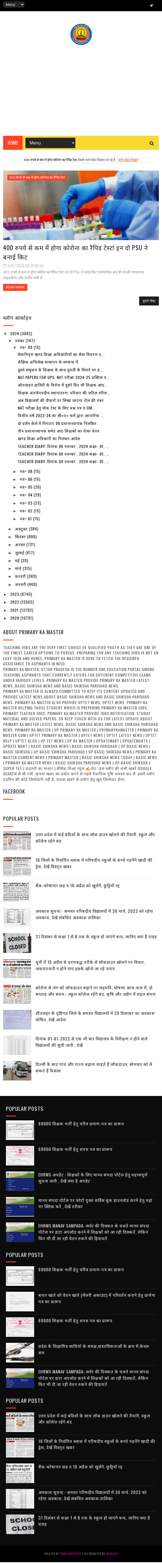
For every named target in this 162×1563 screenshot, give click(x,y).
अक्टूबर (22, 529)
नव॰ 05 (27, 488)
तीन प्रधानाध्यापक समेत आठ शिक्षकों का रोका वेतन (59, 432)
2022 (15, 603)
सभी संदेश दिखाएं (128, 160)
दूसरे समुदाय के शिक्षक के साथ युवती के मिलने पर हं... (60, 370)
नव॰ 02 (27, 511)
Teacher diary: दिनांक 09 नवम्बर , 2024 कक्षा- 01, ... (63, 462)
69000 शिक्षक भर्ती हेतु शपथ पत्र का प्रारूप (75, 1150)
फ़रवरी (21, 577)
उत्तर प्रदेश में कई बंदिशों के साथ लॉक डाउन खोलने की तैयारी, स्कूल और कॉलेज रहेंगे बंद (94, 1419)
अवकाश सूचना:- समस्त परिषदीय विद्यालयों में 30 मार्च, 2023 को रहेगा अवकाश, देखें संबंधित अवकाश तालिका (94, 915)
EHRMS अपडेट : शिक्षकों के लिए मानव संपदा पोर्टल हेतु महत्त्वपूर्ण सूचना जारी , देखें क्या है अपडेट (93, 1178)
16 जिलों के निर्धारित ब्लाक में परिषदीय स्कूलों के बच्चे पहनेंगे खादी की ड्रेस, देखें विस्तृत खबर (96, 1445)
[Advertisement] (81, 88)
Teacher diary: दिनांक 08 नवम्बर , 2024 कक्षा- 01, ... (63, 455)
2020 (15, 619)
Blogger (112, 1554)
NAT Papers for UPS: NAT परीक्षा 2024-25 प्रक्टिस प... (64, 378)
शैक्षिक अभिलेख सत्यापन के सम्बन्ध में (48, 363)
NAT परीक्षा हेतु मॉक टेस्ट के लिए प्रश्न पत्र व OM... (56, 409)
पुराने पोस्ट (149, 302)
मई (18, 561)
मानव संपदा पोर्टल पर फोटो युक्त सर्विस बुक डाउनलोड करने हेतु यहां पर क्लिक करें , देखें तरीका (95, 1204)
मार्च (19, 569)
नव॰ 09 (27, 348)
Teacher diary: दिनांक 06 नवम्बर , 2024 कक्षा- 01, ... (63, 447)
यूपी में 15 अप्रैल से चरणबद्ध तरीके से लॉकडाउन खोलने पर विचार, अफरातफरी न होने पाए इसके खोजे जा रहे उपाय (90, 966)
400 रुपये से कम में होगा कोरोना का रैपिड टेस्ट (37, 178)
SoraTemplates (70, 1554)
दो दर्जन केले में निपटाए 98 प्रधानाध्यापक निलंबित (57, 424)
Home (13, 143)
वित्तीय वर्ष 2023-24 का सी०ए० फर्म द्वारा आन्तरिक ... (61, 416)
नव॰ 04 (27, 495)
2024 (15, 334)
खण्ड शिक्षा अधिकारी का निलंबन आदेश (49, 439)
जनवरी (21, 585)
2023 (15, 595)
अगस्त (20, 545)
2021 (15, 611)
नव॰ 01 (26, 519)
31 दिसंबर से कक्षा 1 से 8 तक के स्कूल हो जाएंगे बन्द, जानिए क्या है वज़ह (96, 937)
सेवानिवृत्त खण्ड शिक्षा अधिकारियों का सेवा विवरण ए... (61, 355)
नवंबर (20, 341)
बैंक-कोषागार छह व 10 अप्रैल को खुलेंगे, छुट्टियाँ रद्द (78, 886)
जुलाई (20, 553)
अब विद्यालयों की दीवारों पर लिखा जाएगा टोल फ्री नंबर (61, 401)
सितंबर (21, 537)
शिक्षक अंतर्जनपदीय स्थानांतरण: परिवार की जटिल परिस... (64, 393)
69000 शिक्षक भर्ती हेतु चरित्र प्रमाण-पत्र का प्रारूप (81, 1124)
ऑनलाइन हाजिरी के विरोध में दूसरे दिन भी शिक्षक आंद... (63, 386)
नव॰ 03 (27, 504)
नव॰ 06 (27, 480)
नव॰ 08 (27, 472)
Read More (15, 288)
